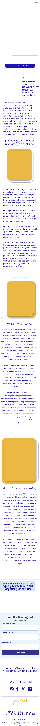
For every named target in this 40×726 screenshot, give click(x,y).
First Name (7, 632)
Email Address (9, 623)
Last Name (6, 642)
